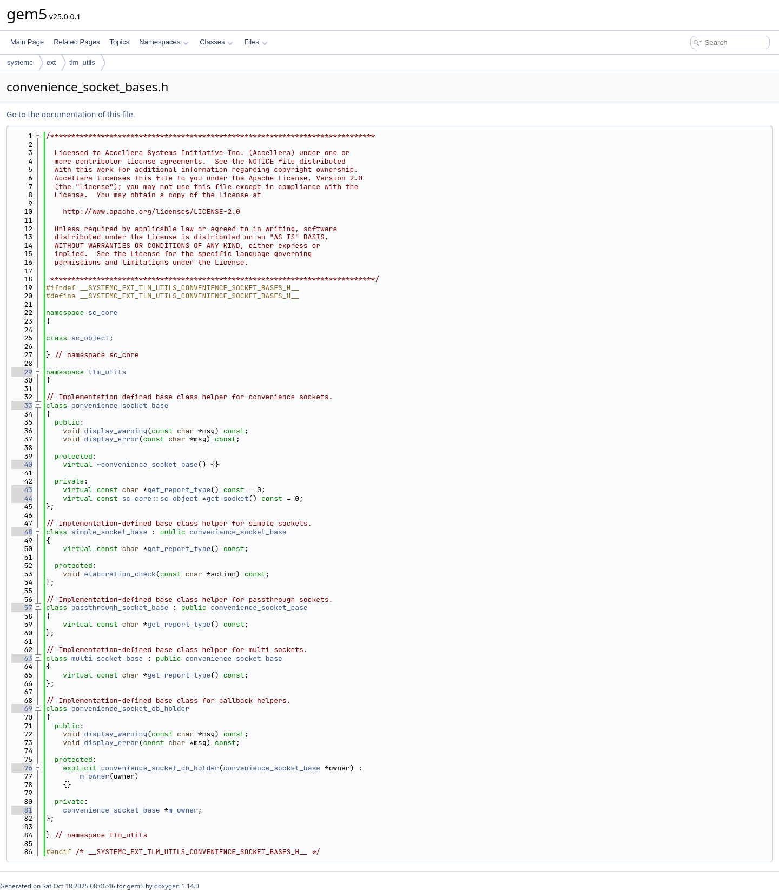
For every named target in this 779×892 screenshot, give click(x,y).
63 (21, 658)
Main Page (27, 42)
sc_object (90, 338)
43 (21, 489)
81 (21, 810)
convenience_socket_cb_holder (130, 708)
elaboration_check (120, 574)
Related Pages (77, 42)
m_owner (94, 776)
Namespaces (163, 42)
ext (51, 62)
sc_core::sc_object (159, 498)
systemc (20, 62)
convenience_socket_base (119, 405)
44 (21, 498)
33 (21, 405)
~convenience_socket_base (147, 464)
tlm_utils (82, 62)
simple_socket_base (109, 531)
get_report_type (178, 489)
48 (21, 531)
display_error (111, 439)
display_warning (115, 430)
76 (21, 768)
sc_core (103, 312)
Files (255, 42)
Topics (119, 42)
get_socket (227, 498)
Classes (216, 42)
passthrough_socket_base (119, 607)
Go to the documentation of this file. (70, 114)
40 (21, 464)
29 (21, 372)
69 (21, 708)
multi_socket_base (107, 658)
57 (21, 607)
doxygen (167, 886)
